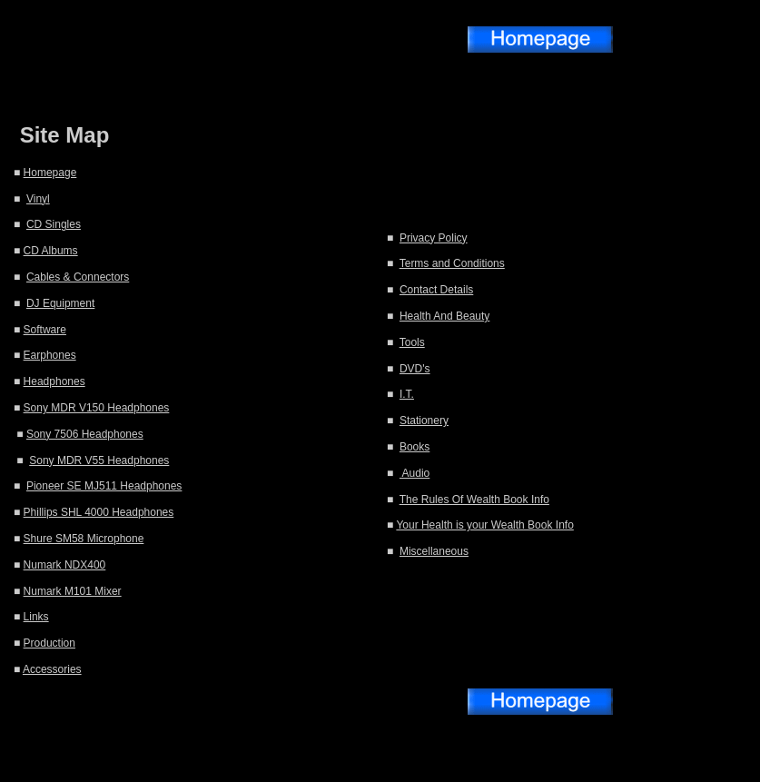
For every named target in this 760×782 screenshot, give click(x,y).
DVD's (415, 368)
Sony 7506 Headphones (84, 434)
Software (45, 329)
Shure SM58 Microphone (84, 538)
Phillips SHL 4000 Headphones (99, 512)
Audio (414, 473)
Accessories (52, 669)
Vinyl (38, 199)
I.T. (407, 394)
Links (36, 616)
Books (414, 446)
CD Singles (53, 224)
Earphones (50, 355)
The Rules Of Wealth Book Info (474, 499)
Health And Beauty (444, 316)
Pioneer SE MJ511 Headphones (104, 486)
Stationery (424, 420)
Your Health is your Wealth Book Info (484, 525)
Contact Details (436, 289)
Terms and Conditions (452, 263)
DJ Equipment (60, 303)
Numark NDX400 (65, 565)
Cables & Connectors (77, 277)
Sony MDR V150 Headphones (97, 407)
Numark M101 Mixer (73, 591)
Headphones (54, 381)
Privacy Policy (434, 238)
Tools (412, 342)
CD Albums (51, 250)
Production (49, 643)
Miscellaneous (434, 551)
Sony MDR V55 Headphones (99, 460)
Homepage (50, 172)
